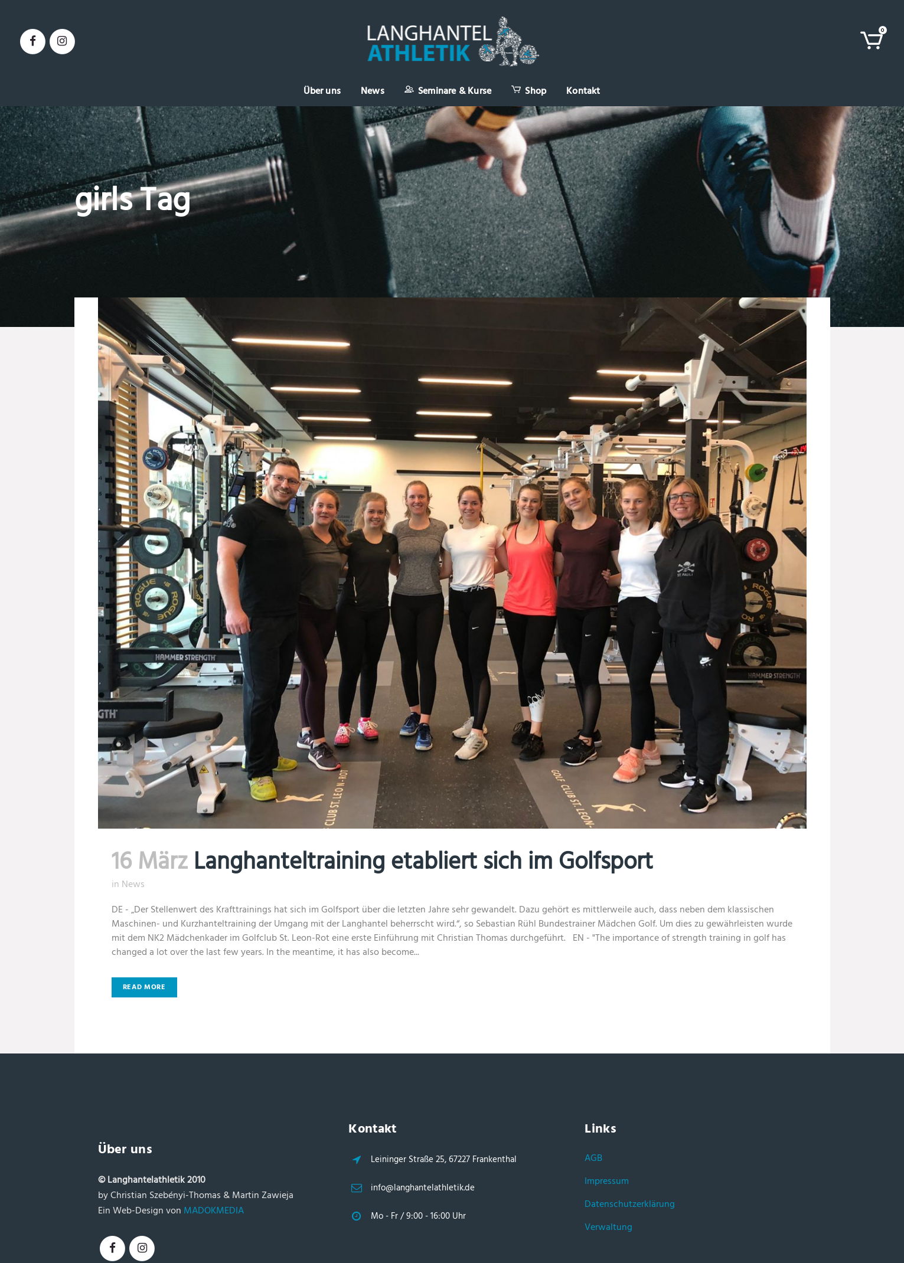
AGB (593, 1158)
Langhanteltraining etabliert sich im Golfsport (423, 863)
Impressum (607, 1181)
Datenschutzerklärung (630, 1204)
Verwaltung (608, 1227)
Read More (144, 987)
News (133, 884)
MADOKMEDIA (214, 1211)
